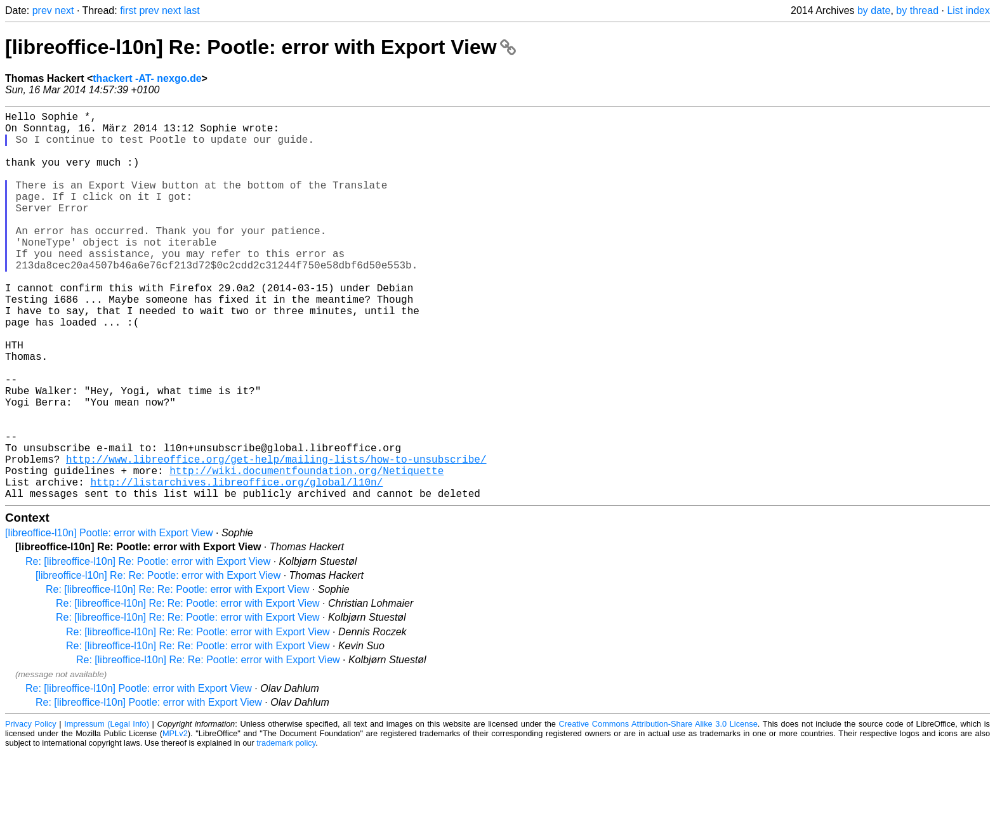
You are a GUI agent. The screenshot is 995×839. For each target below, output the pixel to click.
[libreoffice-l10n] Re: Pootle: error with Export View (260, 47)
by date (873, 10)
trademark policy (285, 829)
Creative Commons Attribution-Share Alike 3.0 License (658, 810)
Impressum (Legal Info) (106, 810)
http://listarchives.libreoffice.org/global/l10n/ (236, 565)
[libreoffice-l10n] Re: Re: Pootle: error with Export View (158, 661)
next (64, 10)
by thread (917, 10)
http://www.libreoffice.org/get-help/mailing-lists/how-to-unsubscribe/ (276, 538)
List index (968, 10)
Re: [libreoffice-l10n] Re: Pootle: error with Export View (147, 647)
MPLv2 (175, 819)
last (192, 10)
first (128, 10)
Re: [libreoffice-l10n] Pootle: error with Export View (138, 774)
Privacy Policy (30, 810)
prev (42, 10)
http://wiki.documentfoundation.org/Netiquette (306, 551)
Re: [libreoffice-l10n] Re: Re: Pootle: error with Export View (178, 675)
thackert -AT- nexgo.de (147, 78)
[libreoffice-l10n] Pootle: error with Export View (109, 619)
